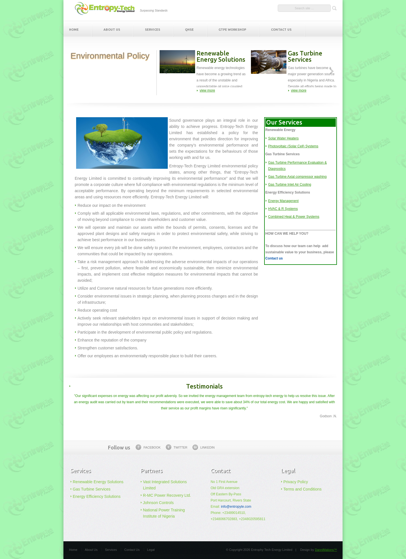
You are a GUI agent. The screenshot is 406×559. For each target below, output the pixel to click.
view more (207, 90)
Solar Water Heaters (283, 138)
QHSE (189, 29)
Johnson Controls (158, 502)
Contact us (274, 258)
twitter (176, 447)
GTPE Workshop (232, 29)
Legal (151, 549)
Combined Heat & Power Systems (293, 217)
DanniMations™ (326, 549)
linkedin (203, 447)
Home (74, 29)
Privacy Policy (295, 482)
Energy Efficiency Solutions (96, 496)
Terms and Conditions (302, 489)
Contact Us (281, 29)
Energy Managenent (283, 201)
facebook (148, 447)
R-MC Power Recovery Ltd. (167, 495)
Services (152, 29)
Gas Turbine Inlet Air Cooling (289, 185)
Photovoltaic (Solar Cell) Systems (293, 146)
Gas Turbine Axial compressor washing (297, 177)
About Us (111, 29)
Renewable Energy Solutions (98, 482)
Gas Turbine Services (92, 489)
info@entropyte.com (236, 507)
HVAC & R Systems (283, 209)
